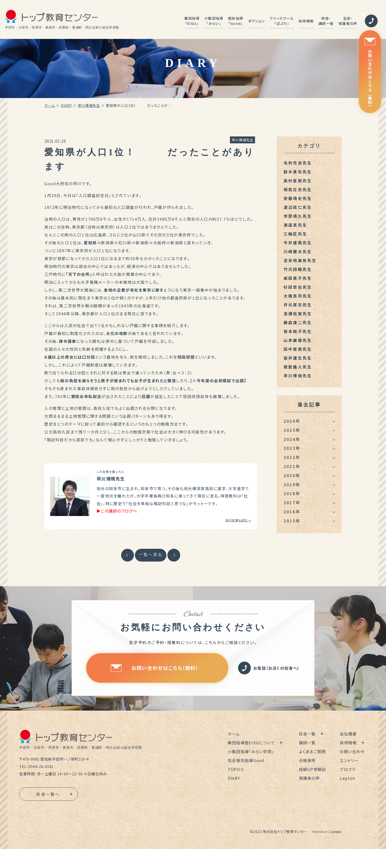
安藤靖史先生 (298, 198)
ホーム (49, 105)
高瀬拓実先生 (298, 313)
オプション (256, 20)
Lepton (347, 778)
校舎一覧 (307, 734)
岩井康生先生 (298, 358)
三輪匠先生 (295, 234)
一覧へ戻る (150, 554)
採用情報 (306, 20)
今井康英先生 (298, 243)
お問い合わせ (352, 751)
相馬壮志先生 (298, 189)
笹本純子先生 (298, 331)
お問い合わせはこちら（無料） (370, 73)
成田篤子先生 (298, 278)
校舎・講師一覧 (326, 21)
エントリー (349, 760)
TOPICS (236, 769)
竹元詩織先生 (298, 269)
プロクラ (347, 769)
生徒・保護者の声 (347, 21)
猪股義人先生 (298, 367)
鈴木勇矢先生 (298, 172)
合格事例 (307, 760)
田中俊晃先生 (298, 349)
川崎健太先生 (298, 251)
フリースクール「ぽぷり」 (282, 21)
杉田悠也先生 (298, 287)
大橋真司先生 (298, 296)
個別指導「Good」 (235, 21)
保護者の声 (309, 778)
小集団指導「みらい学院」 (251, 751)
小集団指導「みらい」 (213, 21)
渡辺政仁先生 (298, 207)
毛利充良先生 (298, 163)
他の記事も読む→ (238, 520)
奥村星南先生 (298, 180)
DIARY (66, 105)
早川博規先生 (89, 105)
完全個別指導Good (246, 760)
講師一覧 (307, 743)
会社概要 (348, 734)
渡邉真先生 (295, 225)
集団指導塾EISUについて (251, 743)
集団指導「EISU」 (191, 21)
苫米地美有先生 (300, 260)
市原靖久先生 (298, 216)
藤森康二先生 (298, 322)
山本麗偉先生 (298, 340)
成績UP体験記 (312, 769)
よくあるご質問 (312, 751)
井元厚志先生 (298, 305)
